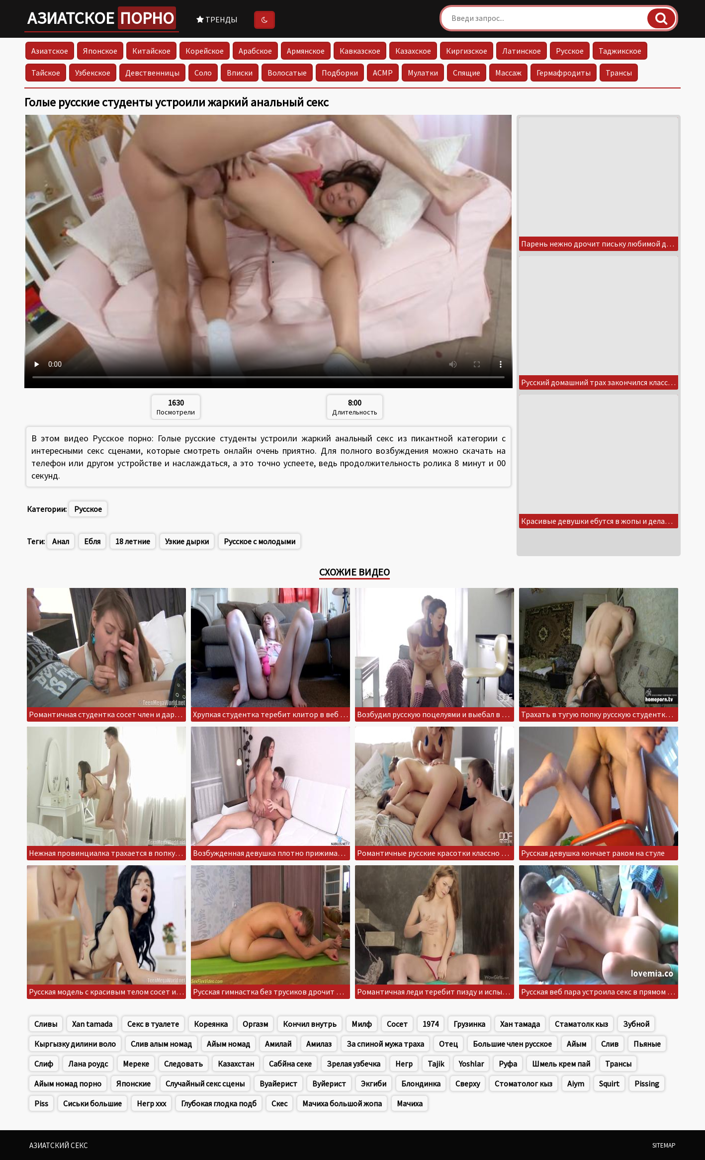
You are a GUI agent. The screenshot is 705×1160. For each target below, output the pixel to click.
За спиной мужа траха (385, 1044)
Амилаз (319, 1044)
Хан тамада (520, 1024)
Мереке (136, 1064)
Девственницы (152, 73)
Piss (41, 1103)
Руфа (508, 1064)
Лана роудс (88, 1064)
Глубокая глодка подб (219, 1103)
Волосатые (287, 73)
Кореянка (211, 1024)
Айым (576, 1044)
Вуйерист (329, 1083)
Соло (203, 73)
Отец (448, 1044)
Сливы (45, 1024)
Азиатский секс (58, 1145)
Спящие (466, 73)
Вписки (240, 73)
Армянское (306, 51)
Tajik (436, 1064)
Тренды (217, 19)
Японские (133, 1083)
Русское (570, 51)
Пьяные (647, 1044)
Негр (404, 1064)
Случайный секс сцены (205, 1083)
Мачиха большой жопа (342, 1103)
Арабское (255, 51)
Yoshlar (471, 1064)
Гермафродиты (563, 73)
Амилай (278, 1044)
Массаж (508, 73)
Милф (362, 1024)
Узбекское (92, 73)
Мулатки (423, 73)
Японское (100, 51)
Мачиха (410, 1103)
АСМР (383, 73)
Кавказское (360, 51)
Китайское (151, 51)
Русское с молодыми (259, 541)
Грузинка (469, 1024)
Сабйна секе (290, 1064)
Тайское (45, 73)
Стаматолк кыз (581, 1024)
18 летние (132, 541)
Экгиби (373, 1083)
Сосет (397, 1024)
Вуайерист (278, 1083)
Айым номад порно (67, 1083)
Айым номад (228, 1044)
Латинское (521, 51)
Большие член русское (512, 1044)
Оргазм (255, 1024)
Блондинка (421, 1083)
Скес (279, 1103)
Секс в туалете (153, 1024)
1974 (431, 1024)
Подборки (340, 73)
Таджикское (620, 51)
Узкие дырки (187, 541)
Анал (60, 541)
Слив (609, 1044)
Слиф (43, 1064)
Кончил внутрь (310, 1024)
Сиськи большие (92, 1103)
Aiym (575, 1083)
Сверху (467, 1083)
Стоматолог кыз (523, 1083)
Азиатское (101, 17)
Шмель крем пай (561, 1064)
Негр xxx (151, 1103)
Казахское (413, 51)
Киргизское (466, 51)
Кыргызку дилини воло (75, 1044)
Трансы (619, 73)
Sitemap (664, 1145)
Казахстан (236, 1064)
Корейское (204, 51)
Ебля (92, 541)
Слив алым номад (161, 1044)
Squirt (609, 1083)
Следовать (183, 1064)
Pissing (646, 1083)
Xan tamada (92, 1024)
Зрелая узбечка (353, 1064)
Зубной (636, 1024)
